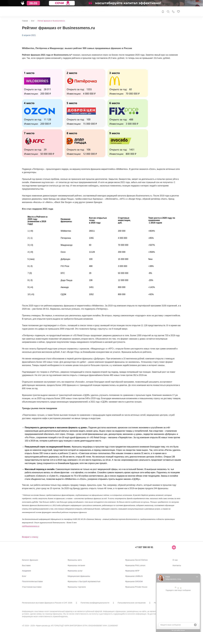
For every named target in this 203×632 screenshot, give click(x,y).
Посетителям (116, 11)
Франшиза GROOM (134, 581)
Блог (130, 11)
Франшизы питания (76, 565)
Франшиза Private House (136, 587)
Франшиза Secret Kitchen (136, 560)
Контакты (177, 565)
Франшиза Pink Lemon (135, 565)
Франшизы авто (75, 560)
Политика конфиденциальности (95, 603)
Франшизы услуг (75, 571)
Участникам (100, 11)
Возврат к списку (30, 537)
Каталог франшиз (67, 11)
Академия (141, 11)
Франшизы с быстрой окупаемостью (84, 581)
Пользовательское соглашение (132, 603)
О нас (154, 11)
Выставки (85, 11)
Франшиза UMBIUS (134, 576)
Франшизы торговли (77, 587)
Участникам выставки (32, 587)
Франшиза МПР (132, 571)
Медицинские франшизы (79, 576)
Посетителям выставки (32, 581)
